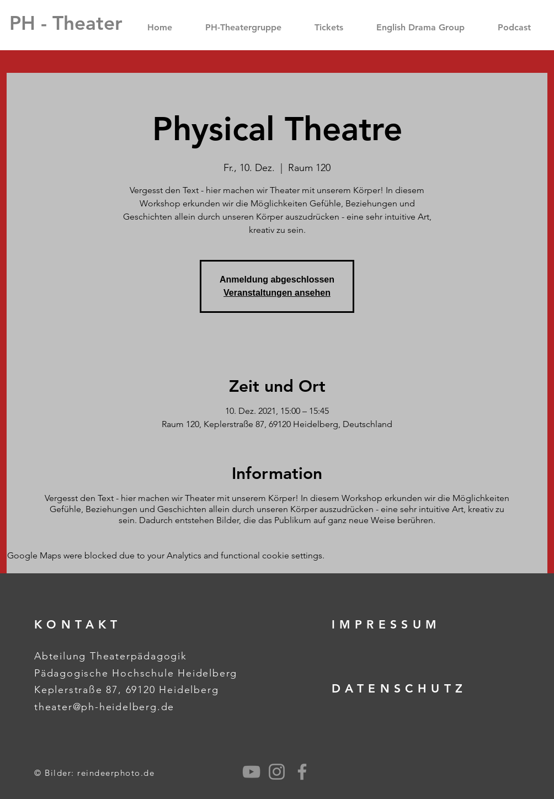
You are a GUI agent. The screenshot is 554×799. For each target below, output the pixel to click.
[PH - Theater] (66, 23)
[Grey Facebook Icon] (302, 771)
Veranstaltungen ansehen (277, 292)
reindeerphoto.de (116, 773)
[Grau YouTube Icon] (251, 771)
